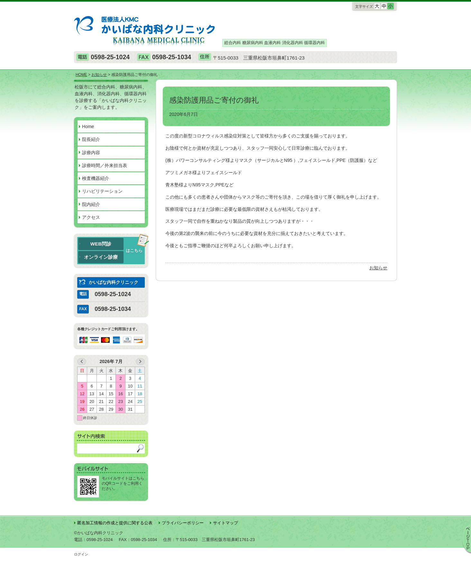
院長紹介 (91, 139)
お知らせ (378, 267)
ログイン (81, 554)
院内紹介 (91, 204)
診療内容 (91, 152)
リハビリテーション (102, 191)
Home (88, 126)
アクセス (91, 217)
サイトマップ (225, 522)
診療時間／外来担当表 (104, 165)
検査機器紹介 (95, 178)
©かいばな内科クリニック (98, 532)
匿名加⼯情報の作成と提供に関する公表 (114, 522)
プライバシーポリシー (183, 522)
